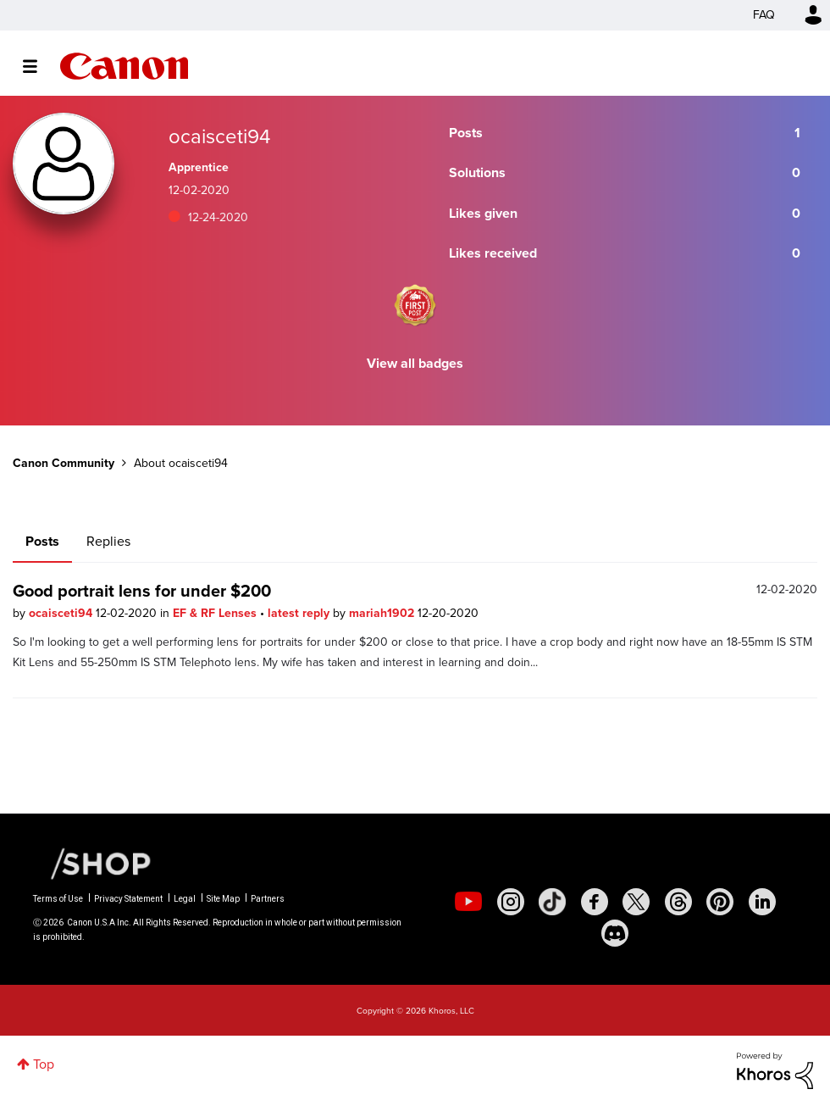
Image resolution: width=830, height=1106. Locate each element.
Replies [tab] (108, 541)
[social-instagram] (510, 901)
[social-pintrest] (719, 901)
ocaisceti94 (62, 613)
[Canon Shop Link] (92, 862)
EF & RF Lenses (216, 613)
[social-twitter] (636, 901)
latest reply (300, 613)
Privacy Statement (128, 898)
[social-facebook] (594, 901)
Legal (185, 898)
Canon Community (124, 66)
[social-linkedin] (762, 901)
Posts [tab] (42, 541)
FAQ (764, 15)
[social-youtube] (468, 901)
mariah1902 (383, 613)
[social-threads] (678, 901)
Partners (268, 898)
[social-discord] (614, 933)
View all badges (415, 363)
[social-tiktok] (552, 901)
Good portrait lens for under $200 (142, 590)
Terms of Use (58, 898)
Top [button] (43, 1064)
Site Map (223, 898)
